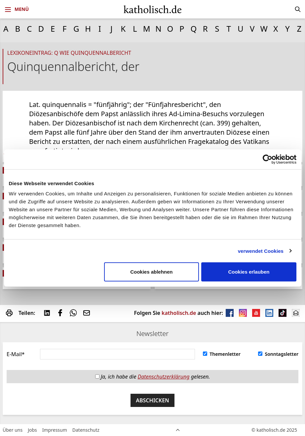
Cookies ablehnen (151, 272)
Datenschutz (85, 430)
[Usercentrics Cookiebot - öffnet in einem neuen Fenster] (267, 159)
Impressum (54, 430)
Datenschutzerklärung (164, 376)
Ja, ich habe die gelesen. (152, 376)
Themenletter (222, 354)
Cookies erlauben (248, 272)
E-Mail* (16, 354)
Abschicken (152, 400)
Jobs (32, 430)
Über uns (12, 430)
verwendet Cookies (261, 250)
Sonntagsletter (278, 354)
